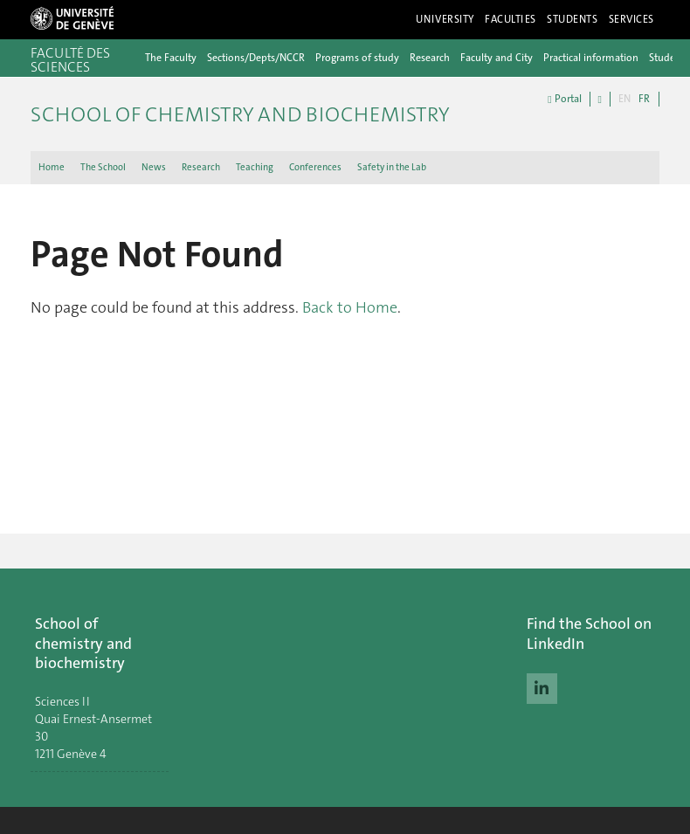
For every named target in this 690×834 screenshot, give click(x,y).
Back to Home (349, 307)
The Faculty (171, 58)
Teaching (254, 167)
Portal (564, 99)
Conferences (315, 167)
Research (430, 58)
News (153, 167)
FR (644, 99)
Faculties (510, 19)
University (445, 19)
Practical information (590, 58)
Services (632, 19)
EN (624, 99)
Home (51, 167)
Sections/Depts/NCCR (256, 58)
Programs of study (357, 58)
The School (103, 167)
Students (572, 19)
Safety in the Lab (391, 167)
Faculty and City (496, 58)
